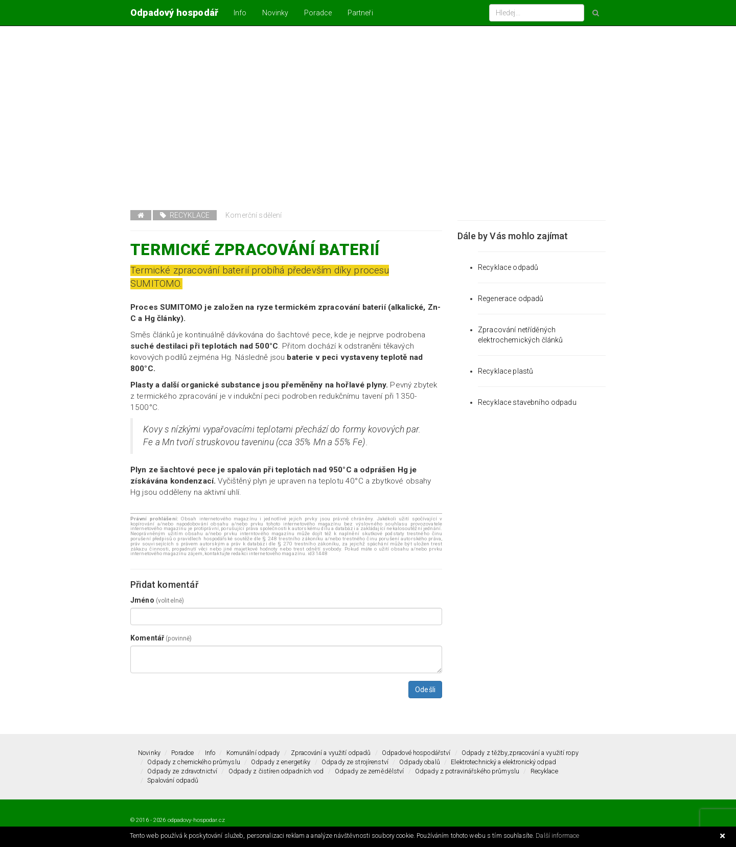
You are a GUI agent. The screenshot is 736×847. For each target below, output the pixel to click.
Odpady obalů (419, 762)
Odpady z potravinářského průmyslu (467, 771)
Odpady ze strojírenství (354, 762)
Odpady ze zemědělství (369, 771)
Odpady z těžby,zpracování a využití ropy (520, 753)
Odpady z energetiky (280, 762)
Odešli (425, 689)
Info (240, 13)
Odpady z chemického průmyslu (193, 762)
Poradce (318, 13)
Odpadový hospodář (174, 12)
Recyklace (185, 215)
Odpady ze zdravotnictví (182, 771)
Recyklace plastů (505, 371)
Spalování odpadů (172, 780)
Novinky (275, 13)
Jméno (157, 600)
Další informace (557, 835)
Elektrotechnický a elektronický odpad (503, 762)
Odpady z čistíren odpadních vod (276, 771)
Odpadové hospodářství (416, 753)
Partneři (360, 13)
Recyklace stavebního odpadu (527, 402)
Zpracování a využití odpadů (331, 753)
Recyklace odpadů (508, 267)
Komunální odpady (253, 753)
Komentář (161, 638)
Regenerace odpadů (510, 298)
